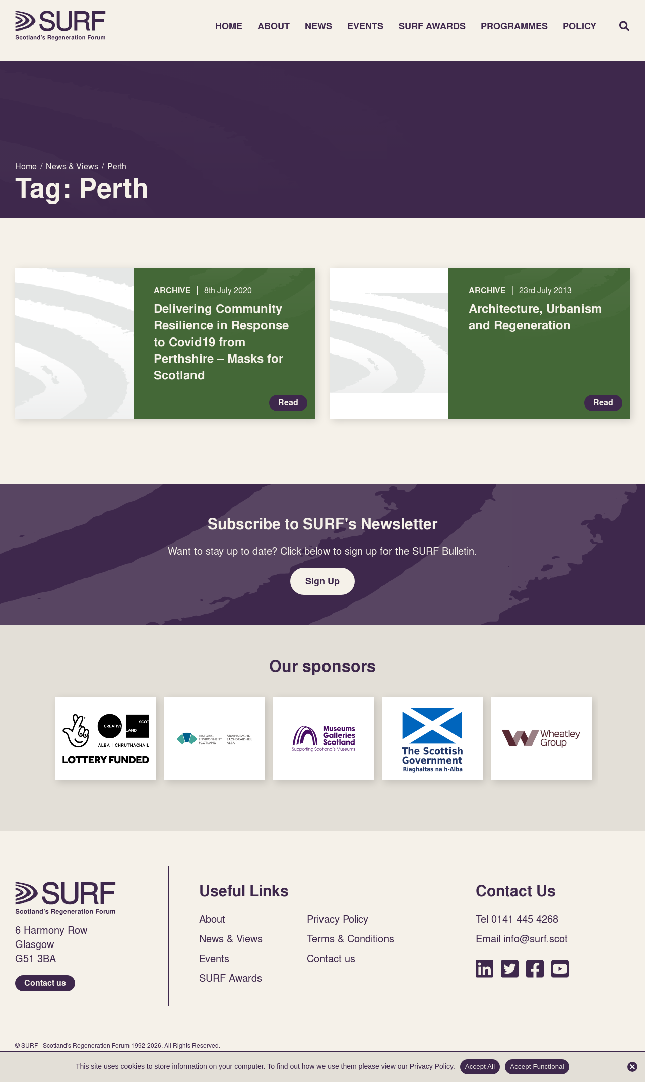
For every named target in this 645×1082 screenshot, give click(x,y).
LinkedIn (484, 968)
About (273, 26)
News (318, 26)
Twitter (510, 968)
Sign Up (322, 581)
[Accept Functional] (632, 1067)
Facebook (535, 968)
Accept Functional (537, 1066)
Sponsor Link (105, 738)
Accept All (480, 1066)
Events (365, 26)
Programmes (514, 26)
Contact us (45, 983)
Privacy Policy (337, 919)
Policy (579, 26)
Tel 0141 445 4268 (517, 919)
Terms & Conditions (350, 938)
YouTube (560, 968)
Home (60, 25)
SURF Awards (432, 26)
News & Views (231, 938)
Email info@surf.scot (522, 938)
